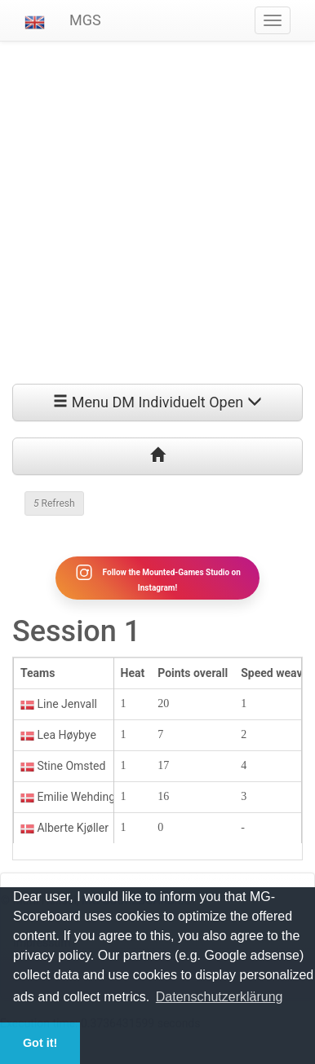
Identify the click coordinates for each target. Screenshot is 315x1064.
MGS (85, 20)
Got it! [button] (40, 1042)
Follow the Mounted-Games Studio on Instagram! (157, 577)
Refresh (54, 503)
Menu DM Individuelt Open (157, 402)
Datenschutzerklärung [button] (219, 997)
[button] (34, 20)
